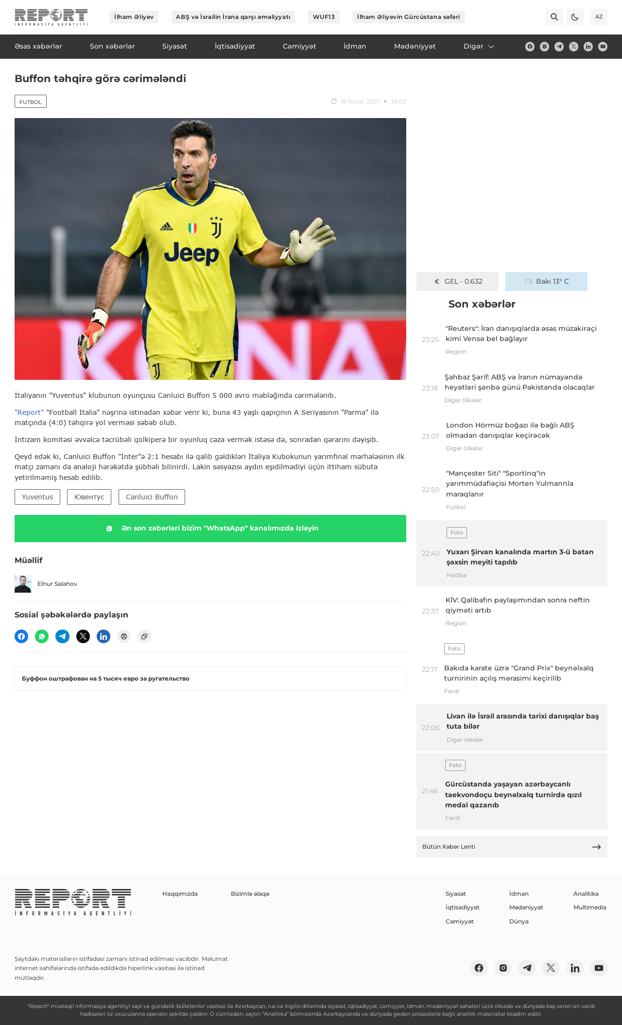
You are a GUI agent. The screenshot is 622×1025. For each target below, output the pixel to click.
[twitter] (573, 46)
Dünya (519, 921)
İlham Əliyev (134, 16)
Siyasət (456, 893)
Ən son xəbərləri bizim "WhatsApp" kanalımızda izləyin (211, 528)
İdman (519, 893)
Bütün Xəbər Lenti (512, 847)
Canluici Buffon (152, 497)
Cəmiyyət (460, 921)
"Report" (29, 412)
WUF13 (324, 16)
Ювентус (89, 497)
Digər (480, 46)
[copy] (144, 636)
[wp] (42, 636)
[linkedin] (588, 46)
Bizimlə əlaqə (250, 893)
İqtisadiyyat (463, 907)
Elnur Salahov (46, 583)
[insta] (544, 46)
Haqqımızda (180, 893)
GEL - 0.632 (458, 281)
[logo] (51, 17)
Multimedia (589, 907)
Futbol (30, 102)
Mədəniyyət (526, 907)
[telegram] (559, 46)
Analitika (586, 893)
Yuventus (37, 497)
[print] (124, 636)
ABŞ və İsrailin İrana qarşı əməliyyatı (233, 16)
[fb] (530, 46)
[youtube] (602, 46)
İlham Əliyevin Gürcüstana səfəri (408, 16)
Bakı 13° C (546, 281)
